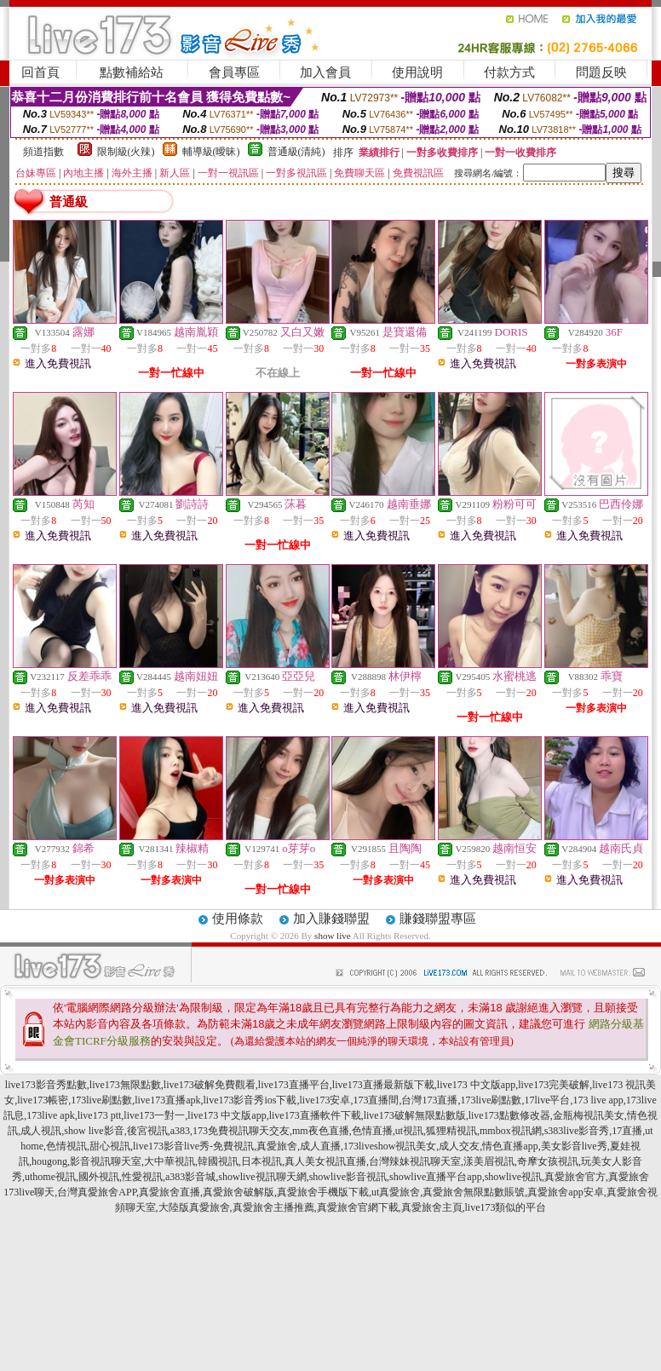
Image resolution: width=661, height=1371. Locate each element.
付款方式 (509, 72)
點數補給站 (132, 72)
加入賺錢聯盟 (331, 918)
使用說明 (417, 72)
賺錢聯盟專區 (437, 918)
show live (332, 935)
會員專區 (234, 72)
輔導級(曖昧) (211, 152)
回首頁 (40, 72)
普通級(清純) (296, 152)
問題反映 (601, 72)
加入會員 (325, 72)
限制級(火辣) (126, 152)
